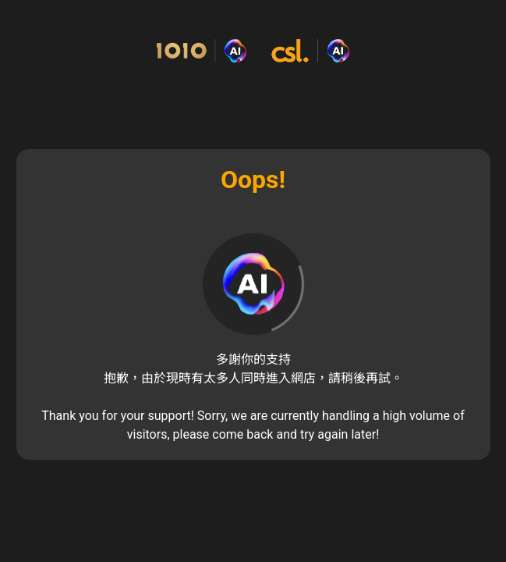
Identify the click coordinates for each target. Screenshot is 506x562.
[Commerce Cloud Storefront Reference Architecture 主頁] (253, 51)
